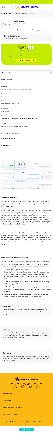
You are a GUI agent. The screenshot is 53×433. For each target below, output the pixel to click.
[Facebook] (12, 385)
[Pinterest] (35, 385)
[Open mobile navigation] (3, 7)
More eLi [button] (26, 400)
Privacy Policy (26, 422)
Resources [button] (26, 393)
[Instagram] (41, 385)
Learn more (38, 2)
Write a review (26, 429)
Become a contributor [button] (26, 408)
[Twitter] (17, 385)
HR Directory (10, 13)
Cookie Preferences (40, 422)
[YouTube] (29, 385)
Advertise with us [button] (26, 415)
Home (3, 13)
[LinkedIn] (23, 385)
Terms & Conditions (12, 422)
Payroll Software (21, 13)
